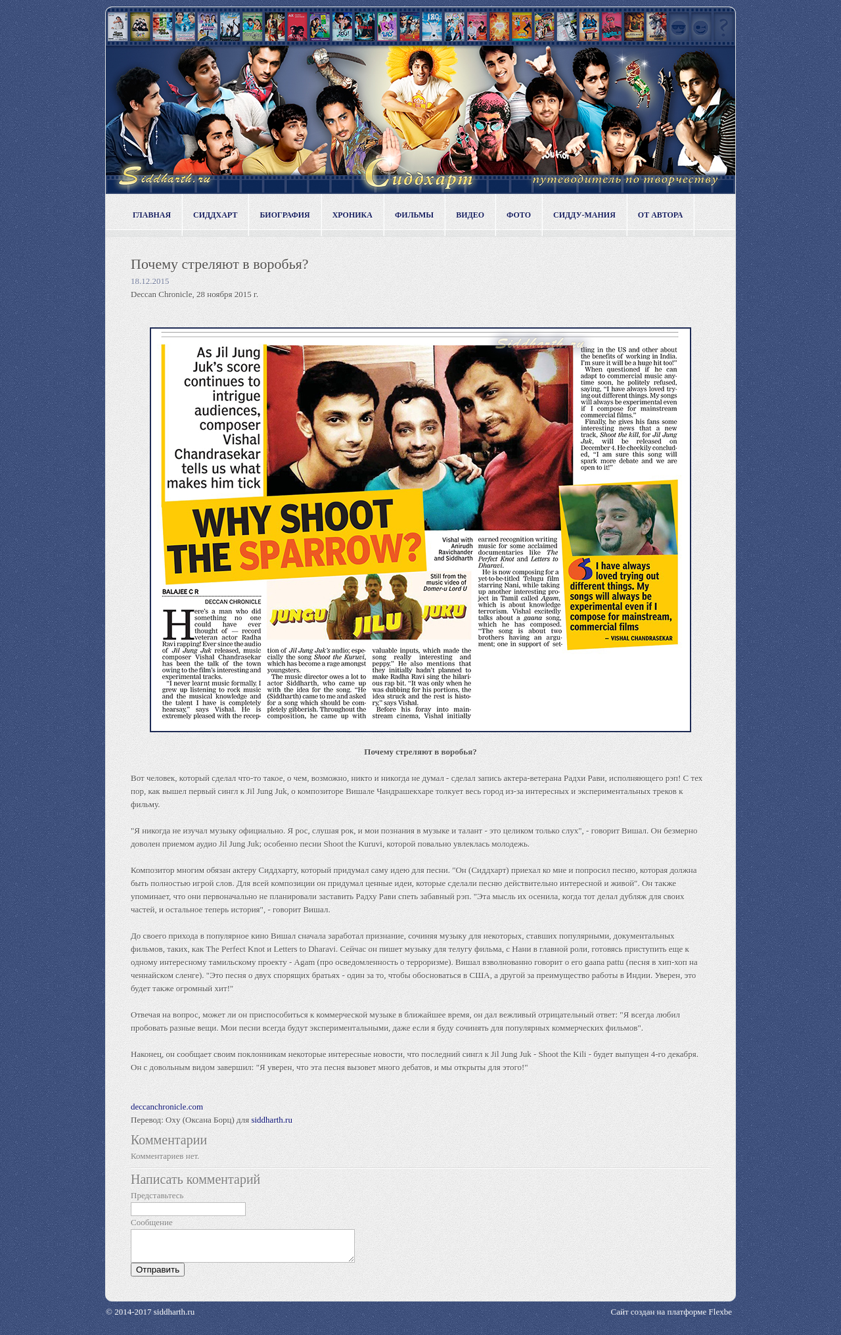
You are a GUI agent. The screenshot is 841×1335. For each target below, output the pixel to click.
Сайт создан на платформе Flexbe (671, 1318)
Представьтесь (157, 1195)
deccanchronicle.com (167, 1107)
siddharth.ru (271, 1120)
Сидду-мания (584, 215)
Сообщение (152, 1222)
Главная (152, 215)
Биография (284, 215)
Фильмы (414, 215)
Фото (519, 215)
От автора (660, 215)
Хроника (352, 215)
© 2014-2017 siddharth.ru (150, 1318)
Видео (470, 215)
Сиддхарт (215, 215)
